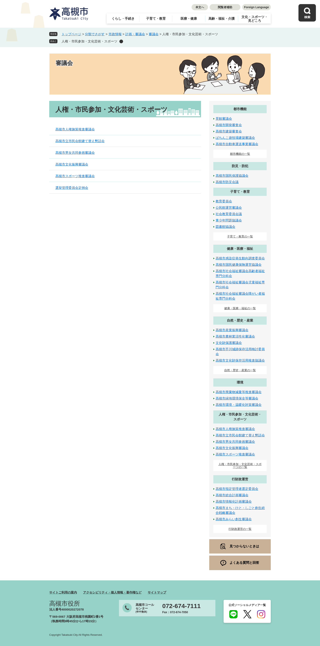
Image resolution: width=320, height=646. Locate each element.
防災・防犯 (240, 166)
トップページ (71, 34)
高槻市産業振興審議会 (232, 330)
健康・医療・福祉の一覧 (240, 308)
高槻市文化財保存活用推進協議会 (240, 360)
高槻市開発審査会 (229, 125)
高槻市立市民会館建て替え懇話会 (80, 141)
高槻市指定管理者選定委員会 (237, 489)
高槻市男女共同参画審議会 (75, 152)
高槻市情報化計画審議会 (234, 501)
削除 (121, 41)
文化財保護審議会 (229, 343)
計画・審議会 (135, 34)
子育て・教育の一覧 (240, 236)
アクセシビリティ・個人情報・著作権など (112, 592)
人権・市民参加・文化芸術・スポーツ (89, 41)
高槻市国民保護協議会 (232, 175)
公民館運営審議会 (229, 207)
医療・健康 (189, 18)
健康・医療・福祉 (240, 248)
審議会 (154, 34)
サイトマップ (157, 592)
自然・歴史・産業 (240, 320)
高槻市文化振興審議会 (71, 164)
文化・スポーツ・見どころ (254, 18)
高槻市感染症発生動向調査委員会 (240, 258)
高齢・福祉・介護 (221, 18)
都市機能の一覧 (240, 153)
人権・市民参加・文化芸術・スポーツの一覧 (240, 465)
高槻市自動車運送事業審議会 (237, 144)
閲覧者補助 (225, 7)
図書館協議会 (225, 226)
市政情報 (115, 34)
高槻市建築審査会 (229, 131)
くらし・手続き (123, 18)
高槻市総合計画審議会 (232, 495)
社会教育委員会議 (229, 214)
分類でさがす (95, 34)
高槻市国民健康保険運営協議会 (239, 264)
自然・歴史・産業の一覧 (240, 370)
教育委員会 (224, 201)
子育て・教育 (156, 18)
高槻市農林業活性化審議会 (235, 336)
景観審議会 (224, 118)
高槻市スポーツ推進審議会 (75, 176)
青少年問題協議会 (229, 220)
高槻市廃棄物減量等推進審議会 (239, 392)
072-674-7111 (181, 606)
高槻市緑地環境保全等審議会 (237, 398)
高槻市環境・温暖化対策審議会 (239, 404)
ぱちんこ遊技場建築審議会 (235, 137)
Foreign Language (256, 7)
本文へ (199, 7)
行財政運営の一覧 (240, 529)
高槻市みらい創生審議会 (234, 519)
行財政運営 (240, 479)
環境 (240, 382)
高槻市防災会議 (227, 182)
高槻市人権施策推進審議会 (75, 129)
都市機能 (240, 109)
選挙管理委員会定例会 (71, 187)
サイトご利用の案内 (63, 592)
